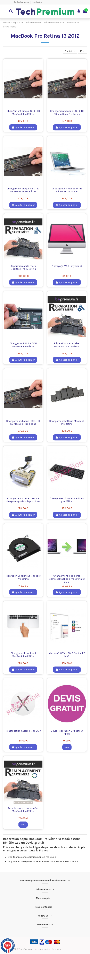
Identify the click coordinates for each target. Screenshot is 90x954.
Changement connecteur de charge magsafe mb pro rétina (23, 500)
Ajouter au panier (23, 127)
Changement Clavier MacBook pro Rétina (67, 500)
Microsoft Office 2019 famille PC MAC (67, 655)
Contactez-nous (21, 2)
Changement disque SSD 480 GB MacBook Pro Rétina (23, 422)
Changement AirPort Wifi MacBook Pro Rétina (23, 345)
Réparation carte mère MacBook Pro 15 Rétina (23, 267)
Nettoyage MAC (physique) (67, 266)
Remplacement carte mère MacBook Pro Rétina (23, 810)
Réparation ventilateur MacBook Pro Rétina (23, 577)
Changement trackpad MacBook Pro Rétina (23, 655)
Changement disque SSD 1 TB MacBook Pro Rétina (23, 112)
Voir (67, 747)
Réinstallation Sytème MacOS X (23, 730)
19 (82, 51)
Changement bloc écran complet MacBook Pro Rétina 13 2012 (67, 578)
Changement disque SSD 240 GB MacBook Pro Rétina (67, 112)
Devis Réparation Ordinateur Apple (67, 732)
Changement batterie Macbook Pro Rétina (66, 422)
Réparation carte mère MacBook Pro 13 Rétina (67, 345)
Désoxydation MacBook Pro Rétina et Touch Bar (66, 190)
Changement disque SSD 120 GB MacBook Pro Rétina (23, 190)
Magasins (37, 2)
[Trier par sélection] (70, 51)
